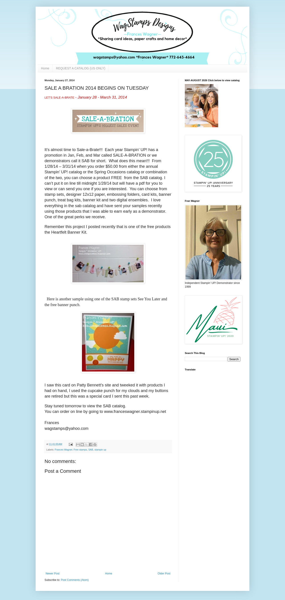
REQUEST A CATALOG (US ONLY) (80, 68)
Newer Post (52, 573)
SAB (90, 449)
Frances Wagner (63, 449)
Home (45, 68)
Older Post (164, 573)
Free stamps (80, 449)
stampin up (100, 449)
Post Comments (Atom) (75, 580)
